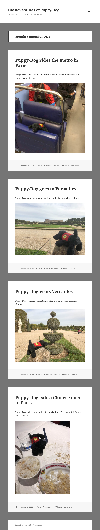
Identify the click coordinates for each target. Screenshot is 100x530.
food (46, 507)
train (59, 165)
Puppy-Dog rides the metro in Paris (46, 62)
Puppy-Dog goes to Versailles (45, 189)
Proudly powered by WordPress (28, 525)
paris (54, 165)
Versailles (55, 268)
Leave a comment (71, 165)
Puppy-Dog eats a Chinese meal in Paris (48, 400)
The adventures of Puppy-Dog (33, 9)
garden (49, 374)
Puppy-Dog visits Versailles (44, 291)
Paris (40, 165)
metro (48, 165)
